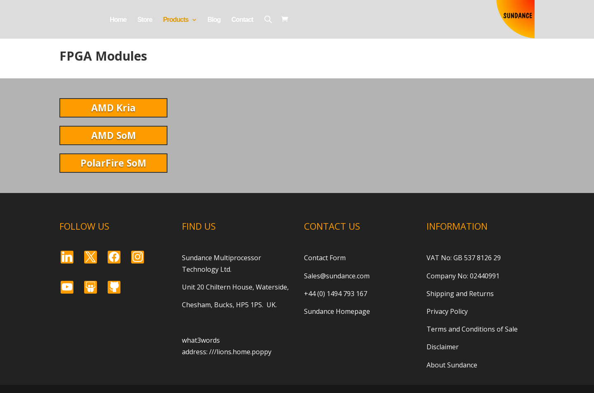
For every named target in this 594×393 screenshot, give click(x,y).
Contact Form (325, 257)
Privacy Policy (447, 311)
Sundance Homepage (337, 311)
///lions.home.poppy (240, 351)
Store (144, 20)
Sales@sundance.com (337, 275)
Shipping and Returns (460, 293)
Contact (242, 20)
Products (175, 20)
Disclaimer (443, 346)
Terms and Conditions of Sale (472, 329)
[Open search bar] (268, 19)
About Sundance (452, 364)
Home (118, 20)
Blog (214, 20)
